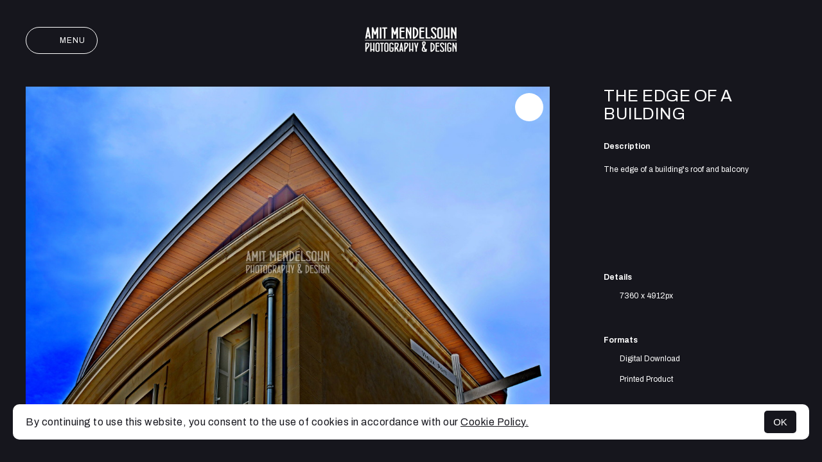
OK (780, 421)
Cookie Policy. (494, 421)
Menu (61, 40)
